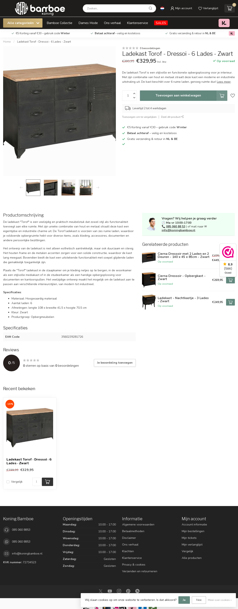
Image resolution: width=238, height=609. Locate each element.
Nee (199, 600)
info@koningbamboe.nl (178, 230)
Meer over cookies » (220, 600)
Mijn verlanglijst (192, 545)
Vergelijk (17, 481)
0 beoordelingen (150, 48)
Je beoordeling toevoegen (115, 363)
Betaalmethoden (133, 531)
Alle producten (192, 558)
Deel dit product (172, 117)
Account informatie (194, 525)
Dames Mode (88, 23)
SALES (161, 23)
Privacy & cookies (133, 565)
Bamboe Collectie (59, 23)
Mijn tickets (189, 538)
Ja (184, 600)
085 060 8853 (21, 530)
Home (7, 42)
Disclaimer (129, 538)
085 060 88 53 (175, 226)
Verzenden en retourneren (139, 571)
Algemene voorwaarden (138, 525)
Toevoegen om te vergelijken (139, 117)
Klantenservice (137, 23)
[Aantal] (36, 482)
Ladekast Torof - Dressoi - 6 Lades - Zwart (44, 42)
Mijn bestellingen (193, 531)
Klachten (128, 551)
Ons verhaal (112, 23)
